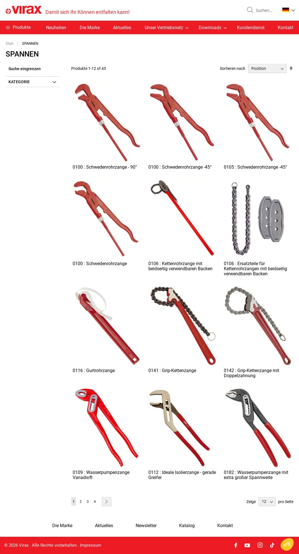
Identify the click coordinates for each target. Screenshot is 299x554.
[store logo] (68, 10)
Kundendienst (251, 27)
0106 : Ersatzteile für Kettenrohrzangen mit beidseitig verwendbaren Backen (255, 268)
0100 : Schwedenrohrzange (100, 263)
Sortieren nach (232, 68)
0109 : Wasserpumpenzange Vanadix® (101, 475)
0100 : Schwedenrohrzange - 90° (105, 167)
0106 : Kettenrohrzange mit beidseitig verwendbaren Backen (180, 266)
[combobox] (265, 10)
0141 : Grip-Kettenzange (172, 370)
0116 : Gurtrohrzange (94, 370)
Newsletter (146, 525)
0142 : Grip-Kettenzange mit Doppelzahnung (251, 373)
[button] (288, 10)
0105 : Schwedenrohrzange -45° (255, 167)
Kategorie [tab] (19, 82)
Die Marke (90, 27)
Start (10, 43)
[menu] (149, 27)
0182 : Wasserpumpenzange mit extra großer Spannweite (256, 475)
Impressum (90, 545)
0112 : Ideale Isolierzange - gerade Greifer (182, 475)
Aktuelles (122, 27)
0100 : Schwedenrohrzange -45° (180, 167)
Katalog (187, 525)
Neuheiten (56, 27)
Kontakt (285, 27)
